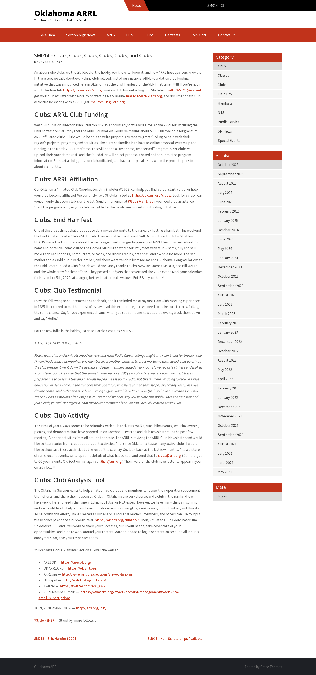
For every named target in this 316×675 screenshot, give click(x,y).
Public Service (229, 122)
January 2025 (228, 220)
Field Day (225, 94)
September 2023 (231, 285)
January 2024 (228, 257)
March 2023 (226, 313)
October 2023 (228, 276)
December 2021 (230, 406)
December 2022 (230, 341)
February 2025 (229, 211)
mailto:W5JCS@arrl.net (183, 90)
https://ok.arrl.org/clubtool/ (117, 520)
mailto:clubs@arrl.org (108, 102)
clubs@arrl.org (169, 455)
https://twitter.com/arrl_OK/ (82, 586)
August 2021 (227, 444)
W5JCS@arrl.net (140, 201)
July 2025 (225, 192)
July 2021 (225, 453)
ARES (111, 35)
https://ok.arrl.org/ (83, 568)
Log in (222, 496)
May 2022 (225, 369)
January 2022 (228, 397)
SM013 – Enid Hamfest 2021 (55, 638)
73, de (44, 620)
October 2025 (228, 164)
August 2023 (227, 295)
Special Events (229, 140)
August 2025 (227, 183)
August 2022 (227, 360)
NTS (129, 35)
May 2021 (225, 472)
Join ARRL (199, 35)
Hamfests (172, 35)
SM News (225, 131)
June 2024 (226, 239)
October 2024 (228, 230)
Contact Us (227, 35)
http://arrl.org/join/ (91, 608)
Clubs (149, 35)
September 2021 (231, 434)
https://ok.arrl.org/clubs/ (82, 90)
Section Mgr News (80, 35)
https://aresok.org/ (76, 562)
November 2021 (230, 416)
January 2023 (228, 332)
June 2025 (225, 202)
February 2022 (229, 388)
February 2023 (229, 323)
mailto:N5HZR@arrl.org (144, 96)
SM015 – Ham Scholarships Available (175, 638)
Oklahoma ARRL (65, 13)
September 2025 (231, 174)
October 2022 (228, 351)
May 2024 (225, 248)
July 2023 (225, 304)
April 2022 (225, 379)
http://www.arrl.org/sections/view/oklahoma (97, 574)
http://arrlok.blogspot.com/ (84, 580)
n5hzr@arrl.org (109, 461)
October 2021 (228, 425)
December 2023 (230, 267)
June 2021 (225, 462)
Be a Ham (47, 35)
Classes (223, 75)
